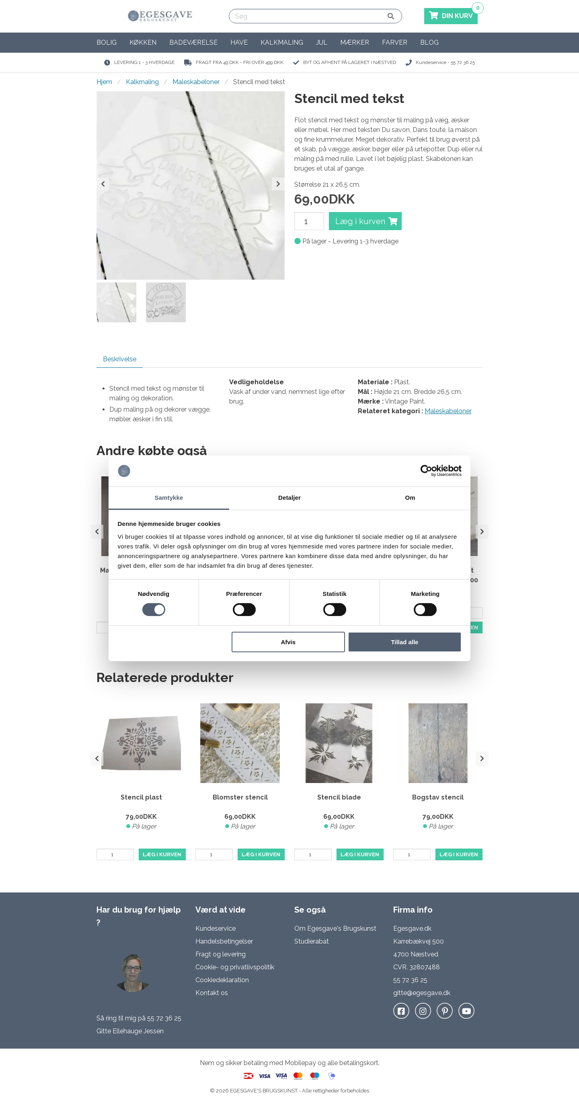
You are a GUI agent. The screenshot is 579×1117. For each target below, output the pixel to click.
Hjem (104, 82)
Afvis (288, 642)
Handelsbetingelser (224, 941)
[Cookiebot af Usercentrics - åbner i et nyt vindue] (426, 471)
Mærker (354, 42)
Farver (394, 42)
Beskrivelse (119, 359)
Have (239, 42)
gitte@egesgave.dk (421, 993)
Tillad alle (404, 642)
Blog (429, 42)
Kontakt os (211, 993)
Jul (321, 42)
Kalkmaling (282, 42)
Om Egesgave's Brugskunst (335, 928)
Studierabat (311, 941)
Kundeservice (215, 928)
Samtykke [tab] (169, 497)
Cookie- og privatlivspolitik (234, 967)
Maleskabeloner (196, 82)
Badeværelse (193, 42)
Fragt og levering (220, 954)
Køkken (142, 42)
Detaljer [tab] (289, 497)
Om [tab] (410, 497)
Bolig (106, 42)
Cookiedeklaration (222, 980)
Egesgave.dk (412, 928)
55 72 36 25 (164, 1018)
